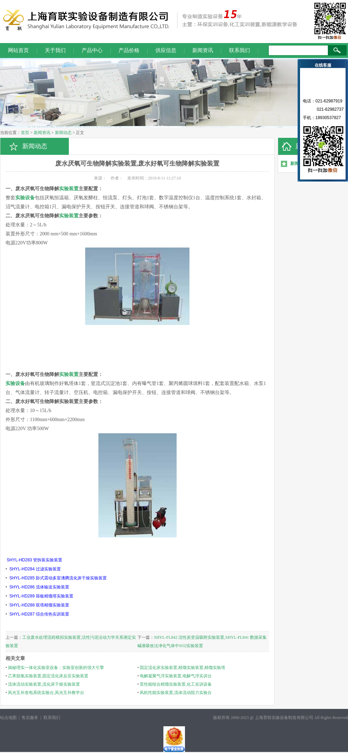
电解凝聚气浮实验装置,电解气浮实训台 (176, 675)
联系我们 (239, 50)
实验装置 (69, 188)
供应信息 (165, 50)
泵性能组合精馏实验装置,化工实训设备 (176, 684)
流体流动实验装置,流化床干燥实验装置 (44, 684)
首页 (25, 132)
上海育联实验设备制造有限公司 (284, 717)
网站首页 (18, 50)
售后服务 (30, 717)
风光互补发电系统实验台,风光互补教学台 (46, 692)
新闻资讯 (202, 50)
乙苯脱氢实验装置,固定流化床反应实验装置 (48, 675)
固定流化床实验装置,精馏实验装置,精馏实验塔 (182, 667)
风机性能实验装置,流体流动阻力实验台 (176, 692)
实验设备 (25, 197)
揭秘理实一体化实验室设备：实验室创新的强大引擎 (56, 667)
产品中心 (92, 50)
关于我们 (55, 50)
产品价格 (129, 50)
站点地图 (8, 717)
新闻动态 (63, 132)
